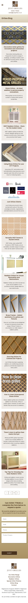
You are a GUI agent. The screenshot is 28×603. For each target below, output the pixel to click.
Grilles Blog (14, 583)
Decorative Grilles (14, 577)
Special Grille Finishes (14, 581)
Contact (14, 585)
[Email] (14, 524)
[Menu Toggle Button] (2, 5)
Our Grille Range (14, 575)
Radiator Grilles (14, 579)
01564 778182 (15, 11)
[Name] (14, 519)
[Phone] (14, 530)
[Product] (14, 538)
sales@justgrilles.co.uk (15, 12)
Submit (9, 553)
